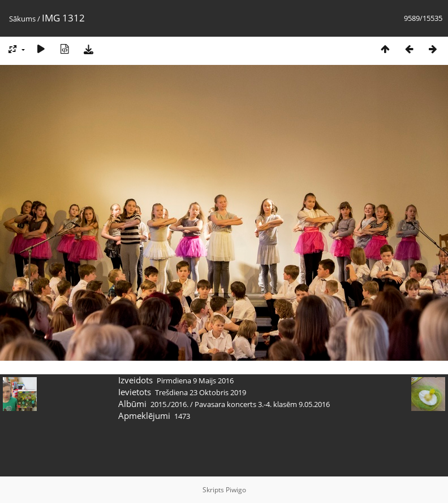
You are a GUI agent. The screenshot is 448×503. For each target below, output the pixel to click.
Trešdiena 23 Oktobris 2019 (200, 392)
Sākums (22, 19)
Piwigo (236, 490)
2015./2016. (169, 404)
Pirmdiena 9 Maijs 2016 (195, 380)
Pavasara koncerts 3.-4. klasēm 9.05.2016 (262, 404)
